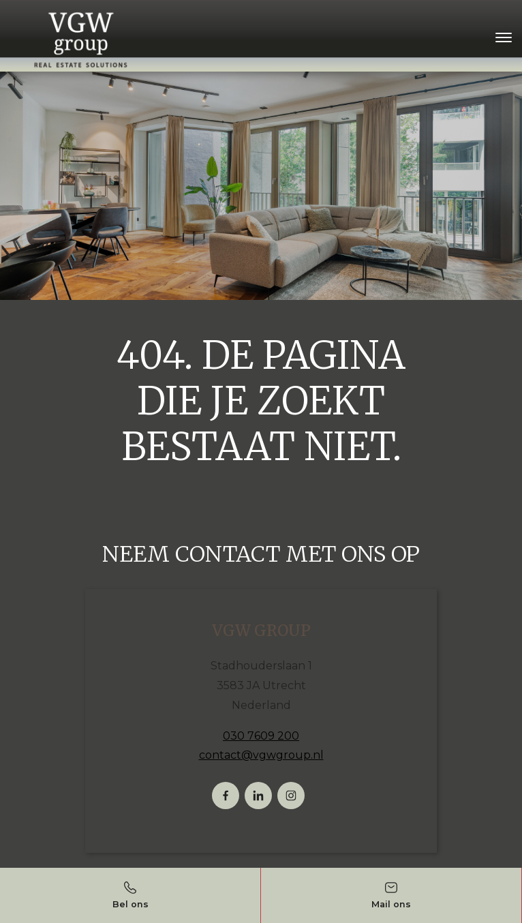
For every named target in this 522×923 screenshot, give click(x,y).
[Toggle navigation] (503, 37)
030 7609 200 (261, 735)
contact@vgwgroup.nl (261, 754)
